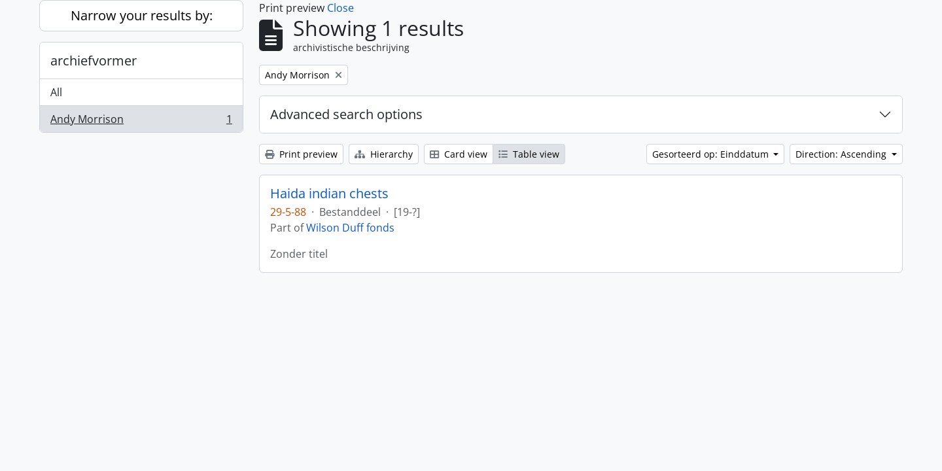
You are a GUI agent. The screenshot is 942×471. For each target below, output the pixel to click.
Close (340, 8)
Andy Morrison (141, 121)
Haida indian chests (329, 193)
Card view (458, 154)
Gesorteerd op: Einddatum (711, 154)
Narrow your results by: (142, 15)
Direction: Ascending (842, 154)
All (56, 92)
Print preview (301, 154)
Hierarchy (384, 154)
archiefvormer (93, 60)
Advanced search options (346, 114)
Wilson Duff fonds (350, 227)
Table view (528, 154)
